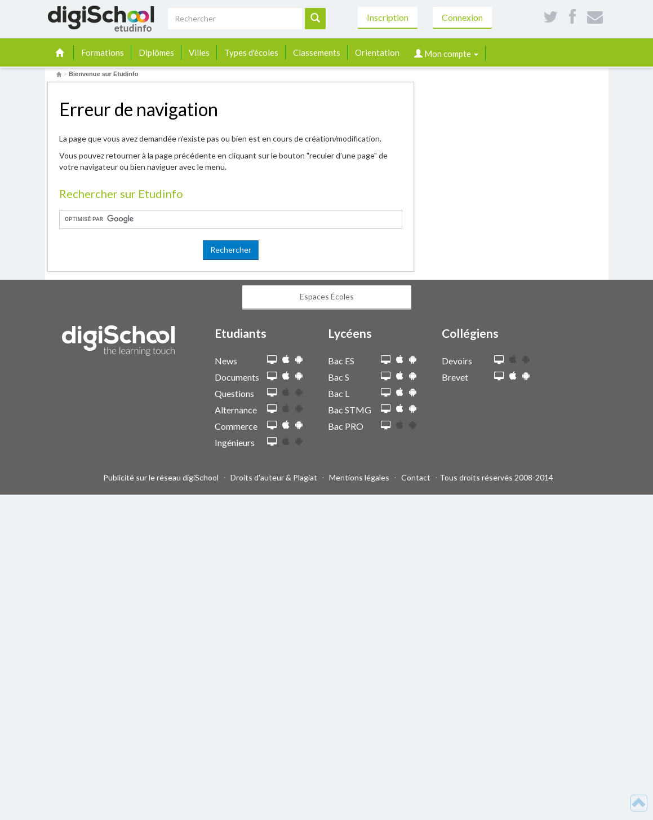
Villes (199, 52)
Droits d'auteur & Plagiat (273, 477)
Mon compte (446, 54)
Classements (316, 52)
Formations (102, 52)
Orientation (377, 52)
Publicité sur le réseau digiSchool (161, 477)
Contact (415, 477)
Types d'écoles (251, 52)
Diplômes (156, 52)
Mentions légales (359, 477)
